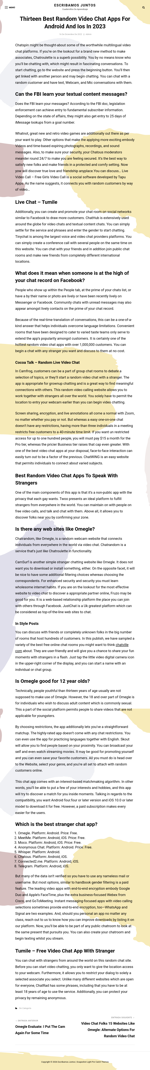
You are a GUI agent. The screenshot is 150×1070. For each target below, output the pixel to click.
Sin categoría (25, 1008)
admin (89, 34)
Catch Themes (102, 1062)
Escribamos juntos (75, 5)
